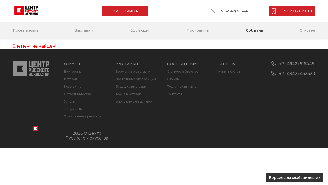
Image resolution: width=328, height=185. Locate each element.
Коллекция (139, 30)
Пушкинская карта (182, 86)
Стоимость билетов (183, 71)
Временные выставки (133, 71)
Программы (198, 30)
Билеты (227, 64)
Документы (73, 109)
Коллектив (72, 86)
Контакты (174, 94)
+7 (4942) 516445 (234, 11)
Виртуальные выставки (134, 101)
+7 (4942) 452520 (297, 73)
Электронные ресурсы (82, 116)
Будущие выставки (131, 86)
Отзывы (173, 79)
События (254, 30)
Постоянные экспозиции (136, 79)
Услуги (69, 101)
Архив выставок (128, 94)
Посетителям (25, 30)
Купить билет (229, 71)
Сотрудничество (77, 94)
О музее (307, 30)
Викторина (73, 71)
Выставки (83, 30)
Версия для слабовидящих (294, 177)
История (71, 79)
